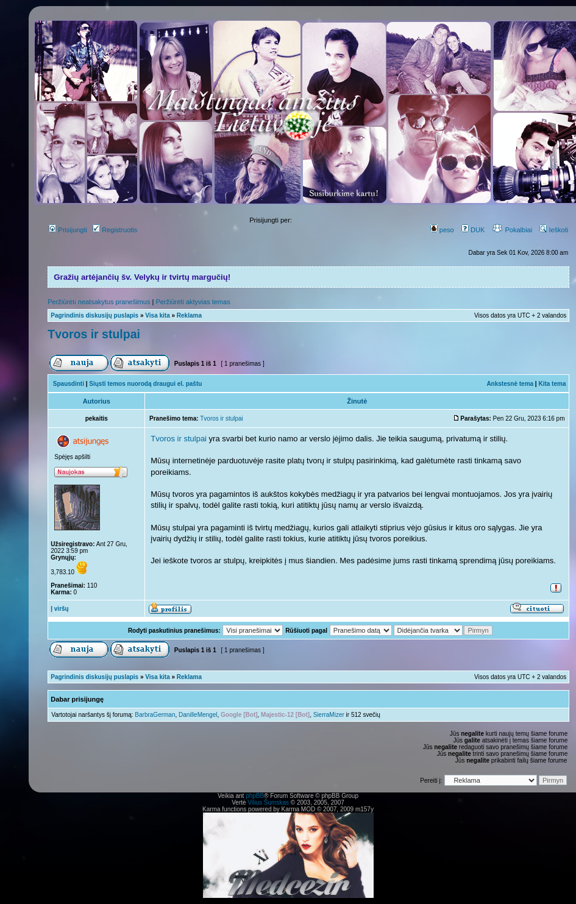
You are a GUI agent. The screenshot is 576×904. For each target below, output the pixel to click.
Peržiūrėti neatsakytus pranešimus (99, 301)
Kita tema (552, 383)
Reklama (189, 315)
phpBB (255, 795)
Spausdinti (68, 383)
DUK (473, 229)
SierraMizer (328, 714)
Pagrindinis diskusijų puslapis (94, 315)
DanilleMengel (198, 714)
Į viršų (59, 608)
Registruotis (115, 229)
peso (442, 229)
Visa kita (157, 315)
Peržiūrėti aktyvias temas (192, 301)
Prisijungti (68, 229)
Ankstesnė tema (509, 383)
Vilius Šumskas (268, 802)
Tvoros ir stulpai (94, 334)
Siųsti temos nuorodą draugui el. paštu (145, 383)
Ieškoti (553, 229)
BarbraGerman (155, 714)
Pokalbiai (512, 229)
